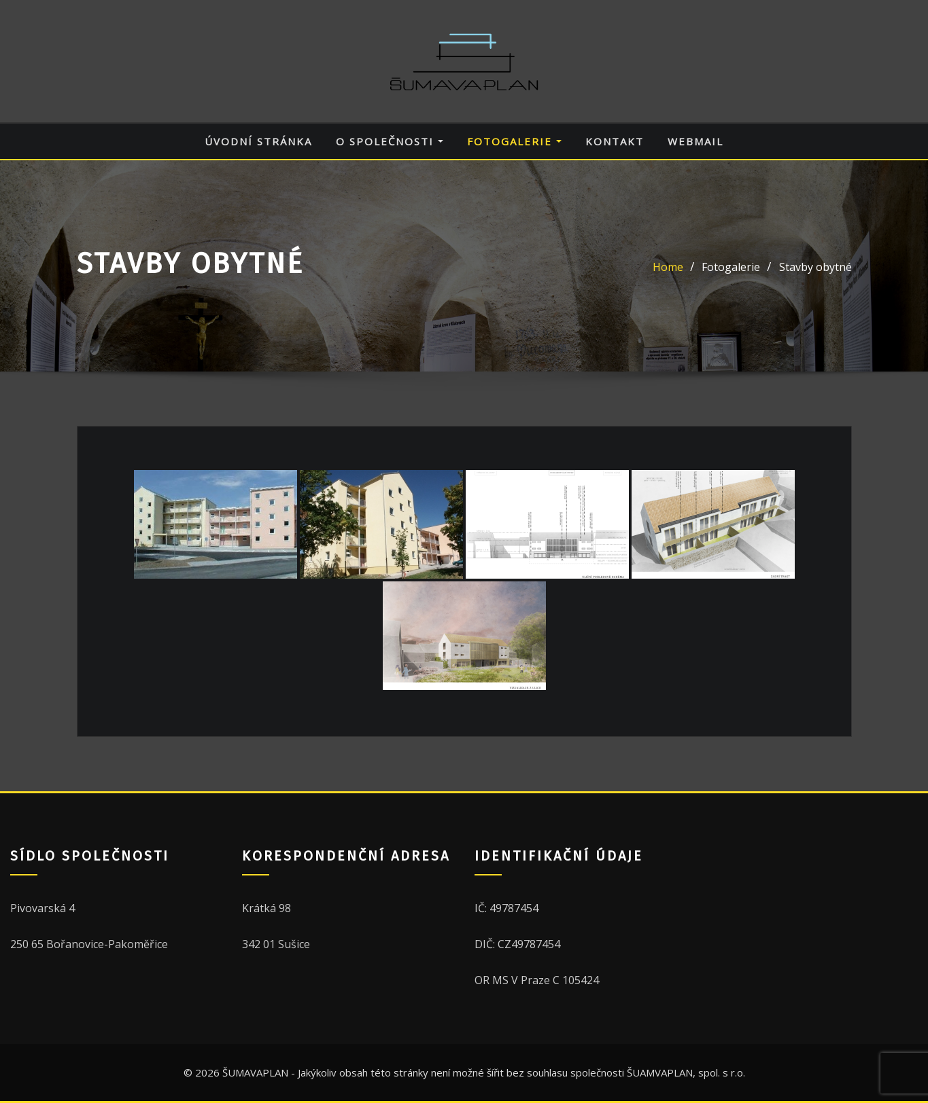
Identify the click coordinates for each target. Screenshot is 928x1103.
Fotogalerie (514, 141)
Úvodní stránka (258, 141)
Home (668, 266)
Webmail (695, 141)
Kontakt (614, 141)
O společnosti (389, 141)
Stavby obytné (815, 266)
